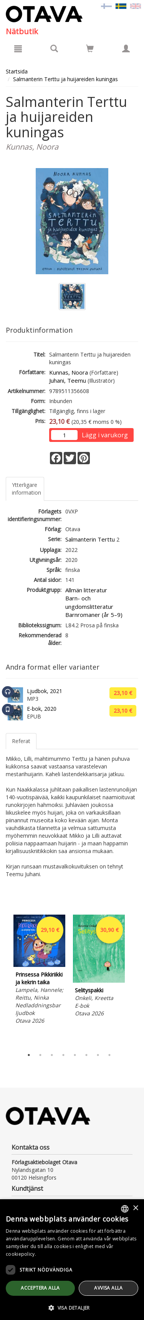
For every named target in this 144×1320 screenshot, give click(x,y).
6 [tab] (86, 1055)
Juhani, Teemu (67, 380)
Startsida (17, 71)
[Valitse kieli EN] (135, 5)
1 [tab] (29, 1055)
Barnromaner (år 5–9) (93, 614)
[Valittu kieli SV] (120, 5)
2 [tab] (40, 1055)
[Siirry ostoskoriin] (90, 48)
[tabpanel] (39, 970)
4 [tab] (63, 1055)
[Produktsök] (54, 48)
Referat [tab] (21, 741)
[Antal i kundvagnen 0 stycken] (90, 49)
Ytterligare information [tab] (26, 488)
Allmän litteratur (86, 590)
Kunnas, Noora (68, 372)
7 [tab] (98, 1055)
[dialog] (72, 1259)
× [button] (135, 1208)
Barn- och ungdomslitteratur (89, 602)
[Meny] (18, 48)
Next (134, 980)
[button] (72, 1307)
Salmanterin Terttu (90, 539)
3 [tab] (52, 1055)
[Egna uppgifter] (126, 48)
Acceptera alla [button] (40, 1288)
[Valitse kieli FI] (106, 5)
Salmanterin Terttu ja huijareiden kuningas (65, 79)
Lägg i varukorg (105, 435)
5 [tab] (75, 1055)
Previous (4, 980)
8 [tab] (109, 1055)
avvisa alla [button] (108, 1288)
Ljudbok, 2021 (44, 691)
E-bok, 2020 (41, 708)
